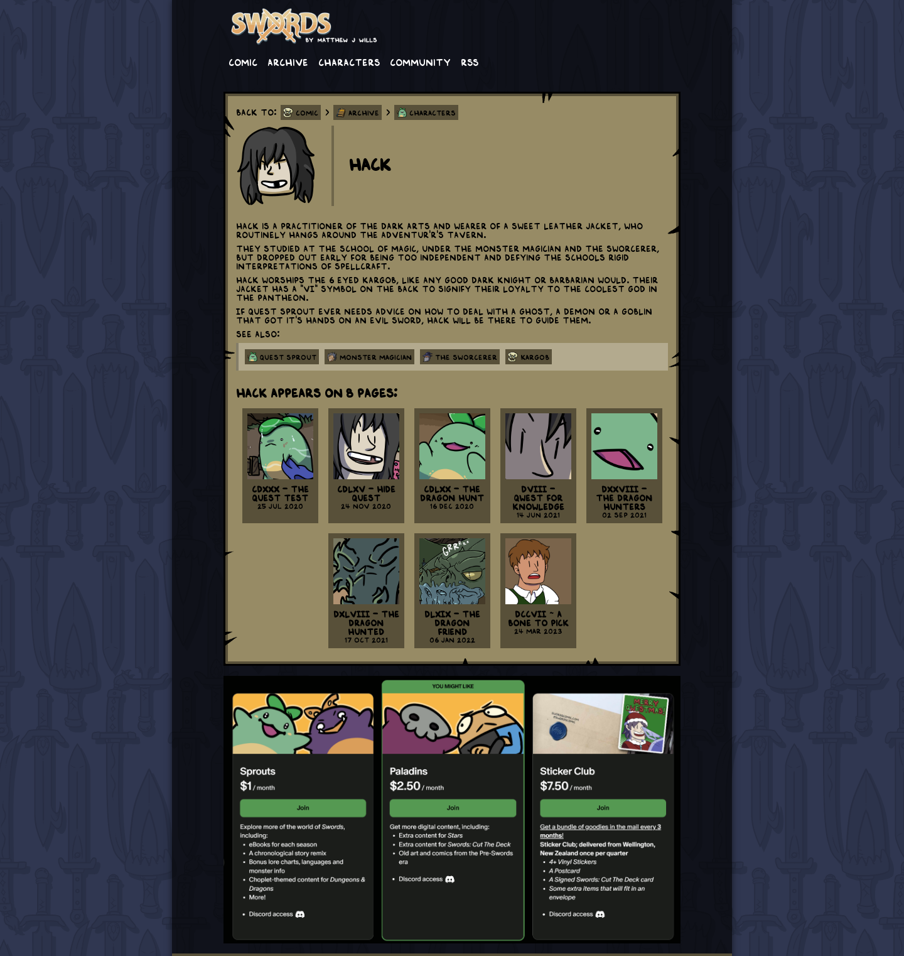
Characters (349, 62)
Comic (243, 62)
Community (420, 62)
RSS (469, 62)
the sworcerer (466, 357)
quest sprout (288, 357)
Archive (287, 62)
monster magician (376, 357)
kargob (534, 357)
